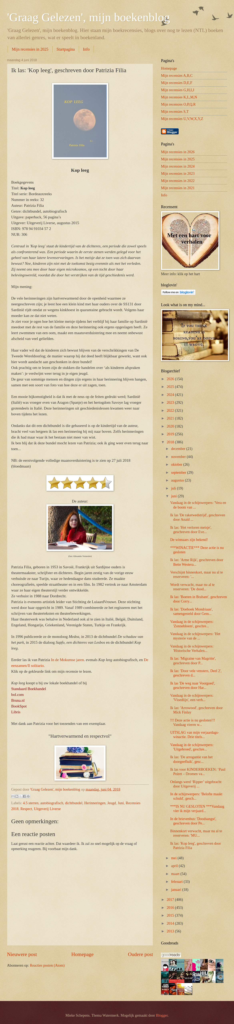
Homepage (82, 954)
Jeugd (111, 803)
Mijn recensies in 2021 (178, 188)
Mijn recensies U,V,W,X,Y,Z (182, 119)
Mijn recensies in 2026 (178, 152)
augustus (178, 480)
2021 (171, 418)
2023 (171, 403)
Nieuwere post (22, 954)
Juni (121, 803)
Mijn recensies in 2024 (178, 166)
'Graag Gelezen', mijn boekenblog (88, 17)
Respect (26, 809)
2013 (171, 931)
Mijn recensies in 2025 (30, 49)
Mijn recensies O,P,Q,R (178, 104)
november (179, 457)
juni (174, 496)
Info (86, 49)
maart (175, 874)
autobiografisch (51, 803)
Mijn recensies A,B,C (177, 76)
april (175, 866)
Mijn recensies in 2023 (178, 174)
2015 (171, 915)
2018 (171, 442)
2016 (171, 908)
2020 (171, 426)
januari (176, 890)
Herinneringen (94, 803)
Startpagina (66, 49)
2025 (171, 387)
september (179, 473)
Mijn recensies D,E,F (176, 83)
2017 (171, 900)
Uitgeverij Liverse (47, 809)
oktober (177, 465)
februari (177, 882)
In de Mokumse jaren (67, 660)
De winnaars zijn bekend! (189, 540)
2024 (171, 395)
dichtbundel (73, 803)
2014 (171, 923)
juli (174, 488)
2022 (171, 411)
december (178, 449)
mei (174, 858)
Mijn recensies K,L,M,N (179, 97)
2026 (171, 379)
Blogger (162, 1015)
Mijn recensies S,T (175, 112)
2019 (171, 434)
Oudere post (140, 954)
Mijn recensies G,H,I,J (177, 90)
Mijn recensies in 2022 (178, 181)
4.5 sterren (31, 803)
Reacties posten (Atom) (47, 965)
